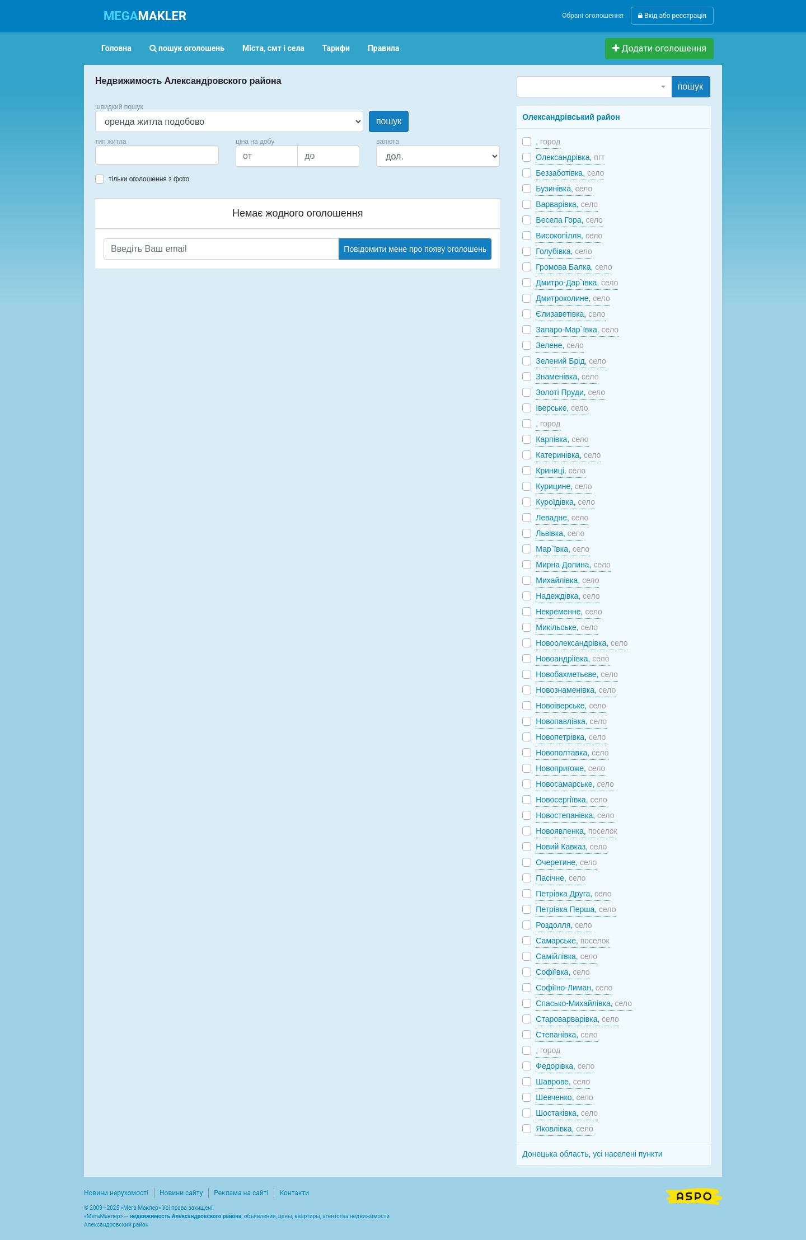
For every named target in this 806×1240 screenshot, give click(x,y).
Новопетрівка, (571, 736)
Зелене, (559, 345)
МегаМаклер (103, 1216)
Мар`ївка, (562, 548)
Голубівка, (564, 251)
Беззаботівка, (570, 172)
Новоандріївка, (572, 658)
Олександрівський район (571, 116)
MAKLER (145, 16)
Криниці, (560, 470)
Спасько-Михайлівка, (584, 1003)
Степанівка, (566, 1034)
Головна (116, 48)
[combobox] (157, 155)
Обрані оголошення (593, 16)
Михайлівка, (567, 580)
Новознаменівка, (576, 689)
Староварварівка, (577, 1018)
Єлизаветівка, (570, 313)
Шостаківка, (567, 1113)
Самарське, (572, 940)
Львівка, (560, 533)
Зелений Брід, (571, 360)
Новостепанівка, (575, 815)
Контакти (294, 1193)
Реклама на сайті (241, 1193)
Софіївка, (562, 971)
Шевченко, (564, 1097)
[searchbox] (115, 155)
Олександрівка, (570, 157)
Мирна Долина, (573, 564)
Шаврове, (563, 1081)
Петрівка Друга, (573, 893)
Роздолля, (564, 924)
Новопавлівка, (571, 721)
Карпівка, (562, 439)
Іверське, (562, 407)
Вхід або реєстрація (672, 16)
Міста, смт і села (273, 48)
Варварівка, (567, 204)
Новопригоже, (570, 768)
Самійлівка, (566, 956)
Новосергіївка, (571, 799)
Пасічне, (560, 877)
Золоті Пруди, (570, 392)
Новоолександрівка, (581, 642)
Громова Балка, (574, 266)
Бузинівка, (564, 188)
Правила (384, 48)
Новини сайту (181, 1193)
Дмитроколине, (573, 298)
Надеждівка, (567, 595)
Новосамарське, (575, 783)
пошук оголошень (186, 48)
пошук (388, 121)
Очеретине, (566, 862)
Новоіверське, (571, 705)
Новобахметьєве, (577, 674)
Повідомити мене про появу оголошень (415, 249)
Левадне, (562, 517)
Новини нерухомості (116, 1193)
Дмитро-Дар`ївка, (577, 282)
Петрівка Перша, (576, 909)
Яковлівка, (564, 1128)
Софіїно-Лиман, (574, 987)
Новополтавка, (572, 752)
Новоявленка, (576, 830)
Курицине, (564, 486)
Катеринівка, (568, 454)
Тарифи (336, 48)
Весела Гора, (569, 219)
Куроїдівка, (565, 501)
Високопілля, (569, 235)
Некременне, (569, 611)
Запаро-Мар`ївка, (577, 329)
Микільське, (567, 627)
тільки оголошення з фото (149, 179)
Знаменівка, (567, 376)
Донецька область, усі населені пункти (592, 1153)
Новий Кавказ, (571, 846)
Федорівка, (565, 1065)
